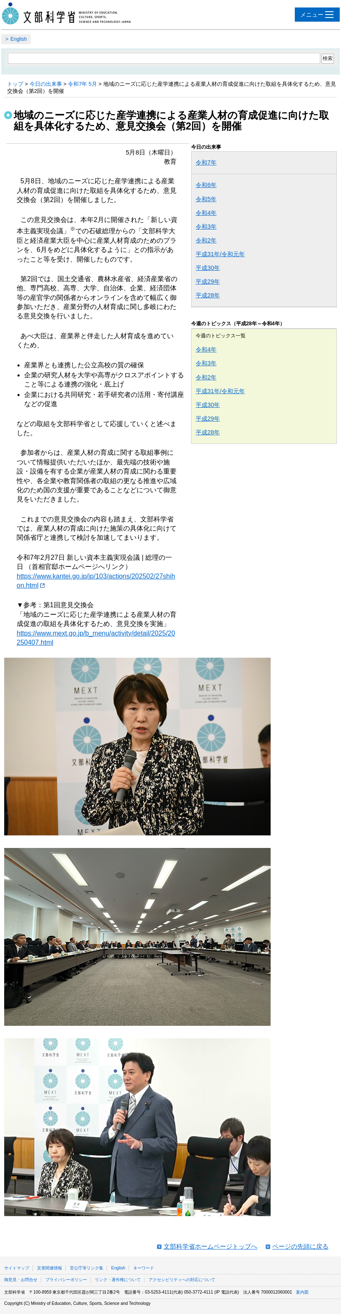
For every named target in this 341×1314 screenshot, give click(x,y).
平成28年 (208, 295)
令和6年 (206, 185)
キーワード (143, 1268)
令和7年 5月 (82, 84)
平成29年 (208, 281)
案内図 (302, 1292)
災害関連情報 (49, 1268)
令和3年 (206, 226)
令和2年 (206, 240)
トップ (15, 84)
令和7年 (206, 162)
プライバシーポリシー (66, 1279)
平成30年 (208, 267)
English (18, 39)
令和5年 (206, 199)
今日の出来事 (46, 84)
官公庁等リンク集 (86, 1268)
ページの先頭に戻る (300, 1246)
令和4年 (206, 212)
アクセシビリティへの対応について (182, 1279)
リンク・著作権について (118, 1279)
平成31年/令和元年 (220, 254)
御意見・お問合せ (20, 1279)
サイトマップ (16, 1268)
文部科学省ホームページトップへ (210, 1246)
